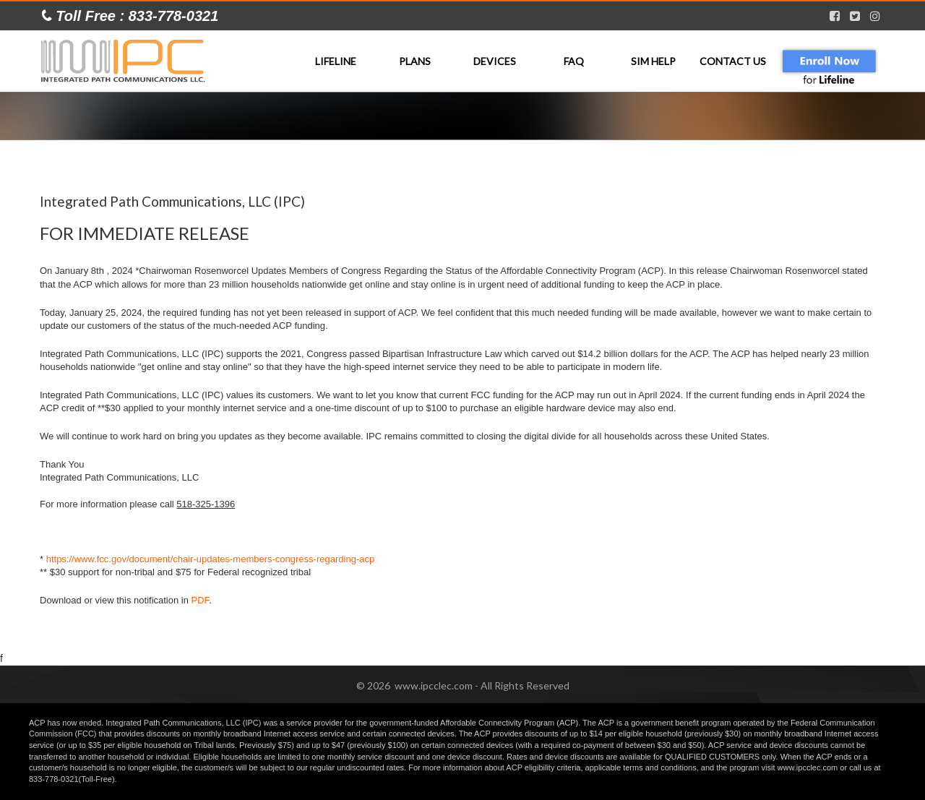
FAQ (574, 61)
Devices (494, 61)
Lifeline (335, 61)
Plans (415, 61)
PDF (201, 600)
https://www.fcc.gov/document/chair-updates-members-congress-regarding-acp (210, 559)
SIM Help (653, 61)
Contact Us (733, 61)
